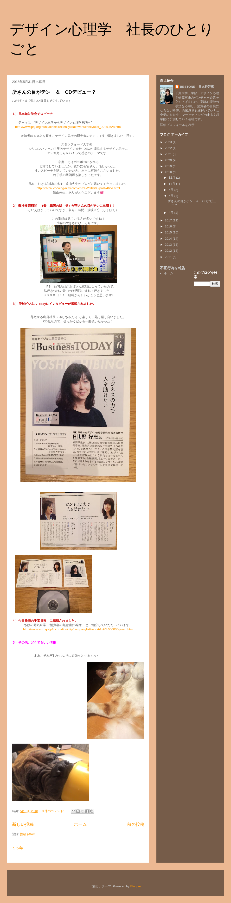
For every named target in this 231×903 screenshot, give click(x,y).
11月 (172, 184)
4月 (171, 212)
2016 (169, 226)
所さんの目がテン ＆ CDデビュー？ (54, 92)
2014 (169, 238)
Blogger (135, 886)
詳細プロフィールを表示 (177, 125)
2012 (169, 250)
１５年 (17, 848)
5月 (171, 196)
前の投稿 (135, 824)
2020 (169, 160)
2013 (169, 244)
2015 (169, 232)
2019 (169, 166)
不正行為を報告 (172, 268)
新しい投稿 (23, 824)
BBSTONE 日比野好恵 (197, 86)
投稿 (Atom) (28, 834)
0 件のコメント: (53, 811)
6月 (171, 190)
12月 (172, 177)
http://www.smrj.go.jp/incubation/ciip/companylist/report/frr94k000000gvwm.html (78, 629)
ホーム (80, 824)
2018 (169, 172)
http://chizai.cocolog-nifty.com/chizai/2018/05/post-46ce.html (78, 188)
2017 (169, 220)
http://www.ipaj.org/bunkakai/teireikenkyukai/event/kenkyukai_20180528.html (68, 127)
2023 (169, 142)
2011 (169, 257)
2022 (169, 148)
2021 (169, 154)
